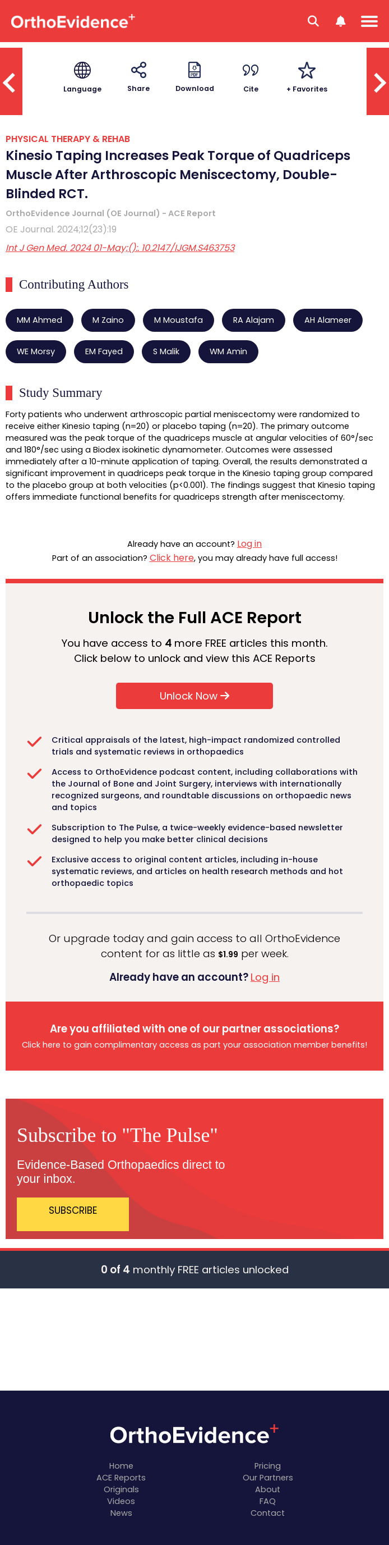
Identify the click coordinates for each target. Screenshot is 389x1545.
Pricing (267, 1465)
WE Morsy (36, 351)
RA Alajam (253, 320)
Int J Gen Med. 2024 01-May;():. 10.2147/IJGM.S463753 (120, 247)
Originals (121, 1489)
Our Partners (268, 1477)
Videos (121, 1501)
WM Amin (228, 351)
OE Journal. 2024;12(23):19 (61, 229)
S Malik (166, 351)
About (267, 1489)
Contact (268, 1513)
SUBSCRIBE (73, 1210)
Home (121, 1465)
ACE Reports (121, 1477)
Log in (249, 543)
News (121, 1513)
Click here (172, 557)
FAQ (268, 1501)
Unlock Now (194, 696)
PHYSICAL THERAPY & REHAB (68, 138)
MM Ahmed (39, 320)
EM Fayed (104, 351)
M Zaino (108, 320)
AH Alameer (327, 320)
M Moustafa (178, 320)
